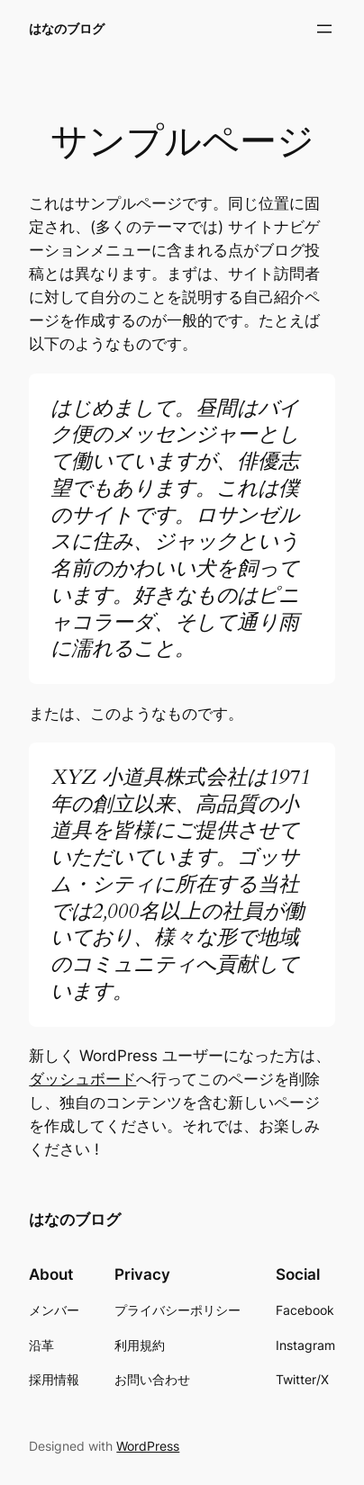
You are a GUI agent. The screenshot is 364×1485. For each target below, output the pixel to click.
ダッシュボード (82, 1079)
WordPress (147, 1446)
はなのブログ (67, 28)
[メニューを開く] (324, 29)
